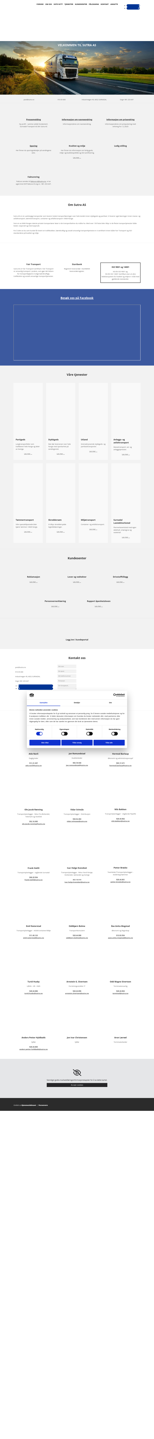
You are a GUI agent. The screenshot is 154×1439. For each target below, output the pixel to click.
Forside (40, 4)
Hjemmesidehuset (29, 1105)
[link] (77, 1072)
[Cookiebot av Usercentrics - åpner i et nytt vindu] (115, 695)
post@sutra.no (29, 100)
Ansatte (114, 4)
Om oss (48, 4)
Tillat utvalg (77, 743)
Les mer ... (77, 157)
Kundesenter (81, 4)
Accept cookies (77, 1085)
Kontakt (105, 4)
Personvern (43, 1105)
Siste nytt (58, 4)
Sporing (33, 146)
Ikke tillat (44, 743)
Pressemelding (33, 119)
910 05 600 (62, 100)
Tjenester (69, 4)
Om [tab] (110, 703)
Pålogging (94, 4)
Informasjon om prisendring (120, 119)
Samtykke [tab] (44, 703)
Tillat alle (109, 743)
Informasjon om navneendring (77, 119)
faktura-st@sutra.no (38, 181)
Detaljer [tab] (77, 703)
